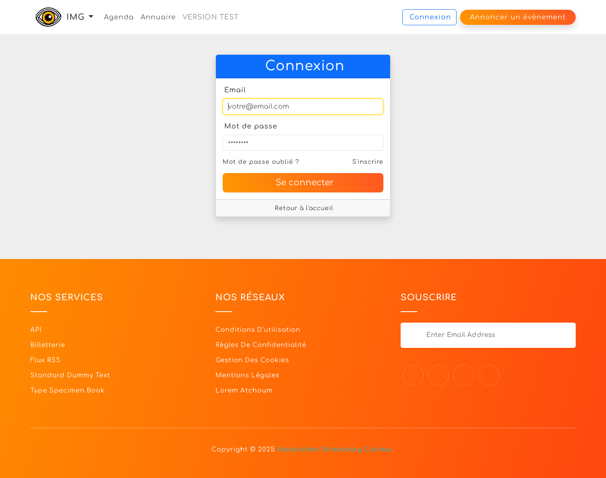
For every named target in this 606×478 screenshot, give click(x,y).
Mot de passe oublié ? (261, 162)
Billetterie (47, 345)
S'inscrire (367, 162)
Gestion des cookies (252, 360)
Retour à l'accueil (304, 208)
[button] (91, 17)
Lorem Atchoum (244, 390)
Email (235, 90)
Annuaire (158, 17)
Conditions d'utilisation (257, 330)
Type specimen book (67, 390)
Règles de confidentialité (260, 345)
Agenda (119, 17)
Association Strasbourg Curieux (335, 449)
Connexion (430, 17)
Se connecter (305, 182)
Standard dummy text (70, 375)
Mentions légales (247, 375)
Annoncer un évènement (518, 17)
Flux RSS (45, 360)
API (36, 330)
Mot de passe (250, 126)
